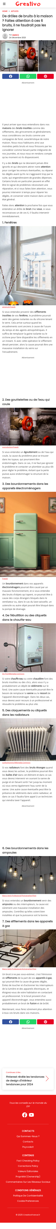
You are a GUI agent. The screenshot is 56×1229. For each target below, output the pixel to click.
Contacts (28, 1141)
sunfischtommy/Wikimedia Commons (16, 762)
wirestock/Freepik (8, 307)
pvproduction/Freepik (10, 447)
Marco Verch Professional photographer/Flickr (19, 969)
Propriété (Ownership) (28, 1176)
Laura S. (15, 35)
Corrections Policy (28, 1166)
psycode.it (28, 1146)
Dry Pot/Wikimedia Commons (13, 674)
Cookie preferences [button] (28, 1200)
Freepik (5, 578)
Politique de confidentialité (28, 1195)
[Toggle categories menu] (4, 4)
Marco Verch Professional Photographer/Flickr (19, 895)
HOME (4, 11)
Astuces (14, 11)
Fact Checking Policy (28, 1160)
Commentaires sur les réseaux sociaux (28, 1181)
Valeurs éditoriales (28, 1171)
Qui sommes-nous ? (28, 1136)
